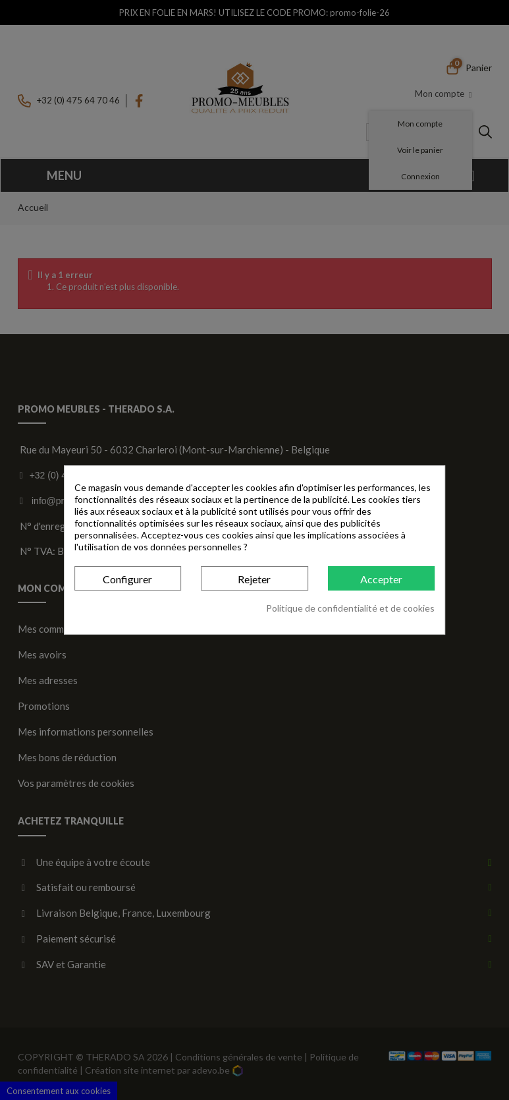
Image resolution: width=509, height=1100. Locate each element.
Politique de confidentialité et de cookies (350, 608)
